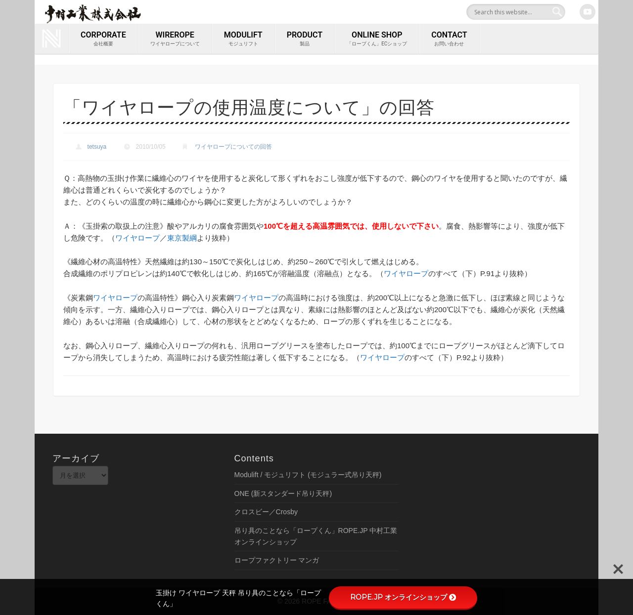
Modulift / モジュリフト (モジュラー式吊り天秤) (308, 475)
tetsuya (97, 146)
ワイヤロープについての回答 (233, 146)
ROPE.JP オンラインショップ (403, 597)
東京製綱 (182, 238)
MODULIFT (243, 39)
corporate (103, 39)
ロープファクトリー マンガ (276, 560)
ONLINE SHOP (377, 39)
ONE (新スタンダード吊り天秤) (283, 493)
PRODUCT (304, 39)
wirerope (175, 39)
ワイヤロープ (137, 238)
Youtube (587, 12)
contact (449, 39)
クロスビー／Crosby (266, 512)
